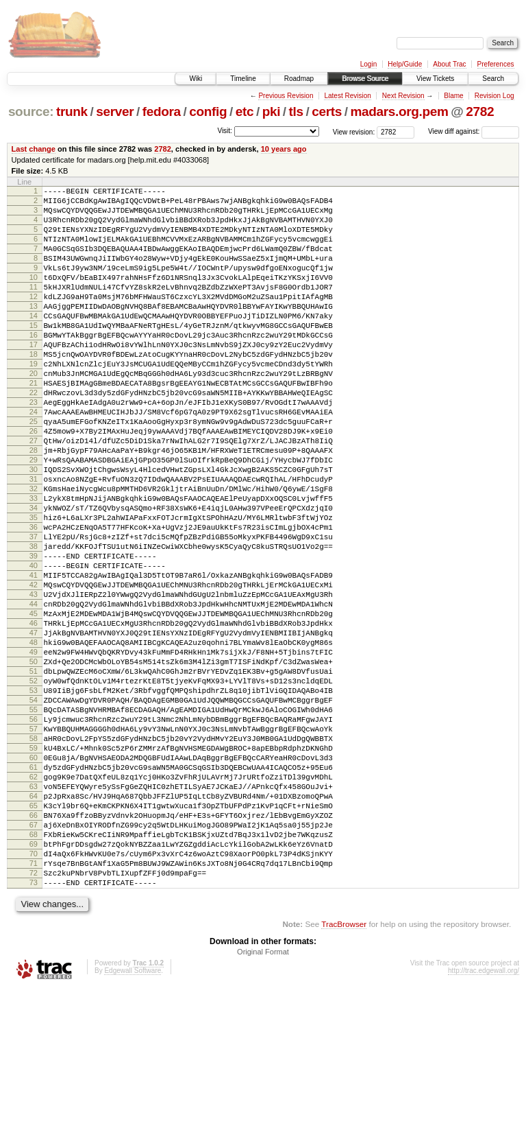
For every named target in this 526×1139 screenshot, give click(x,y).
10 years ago (284, 149)
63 (33, 914)
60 (33, 879)
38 (33, 622)
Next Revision (403, 95)
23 (33, 447)
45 (33, 704)
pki (271, 111)
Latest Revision (347, 95)
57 (33, 844)
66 (33, 949)
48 (33, 739)
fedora (161, 111)
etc (244, 111)
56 (33, 832)
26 (33, 482)
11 (33, 307)
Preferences (495, 64)
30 (33, 529)
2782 (480, 111)
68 (33, 972)
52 (33, 786)
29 (33, 517)
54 (33, 809)
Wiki (195, 78)
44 (33, 692)
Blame (453, 95)
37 (33, 611)
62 (33, 902)
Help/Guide (405, 64)
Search (493, 78)
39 (33, 634)
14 (33, 342)
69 (33, 984)
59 (33, 867)
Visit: (224, 130)
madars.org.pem (399, 111)
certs (327, 111)
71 (33, 1007)
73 (33, 1030)
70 (33, 995)
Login (368, 64)
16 (33, 366)
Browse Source (365, 78)
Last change (33, 149)
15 (33, 354)
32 (33, 552)
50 (33, 762)
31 (33, 541)
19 (33, 401)
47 (33, 727)
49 (33, 751)
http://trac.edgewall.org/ (483, 1121)
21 (33, 424)
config (208, 111)
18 (33, 389)
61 (33, 890)
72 (33, 1019)
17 (33, 377)
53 (33, 797)
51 (33, 774)
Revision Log (494, 95)
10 (33, 296)
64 (33, 925)
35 (33, 587)
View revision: (354, 131)
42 (33, 669)
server (115, 111)
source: (30, 111)
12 (33, 319)
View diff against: (473, 131)
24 (33, 459)
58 (33, 856)
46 (33, 716)
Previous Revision (285, 95)
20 (33, 412)
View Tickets (435, 78)
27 (33, 494)
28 (33, 506)
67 (33, 960)
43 (33, 681)
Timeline (242, 78)
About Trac (449, 64)
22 (33, 436)
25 (33, 471)
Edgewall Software (132, 1121)
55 (33, 821)
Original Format (263, 1102)
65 (33, 937)
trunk (72, 111)
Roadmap (299, 78)
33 (33, 564)
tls (296, 111)
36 (33, 599)
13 (33, 331)
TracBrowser (343, 1074)
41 (33, 657)
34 (33, 576)
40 (33, 646)
